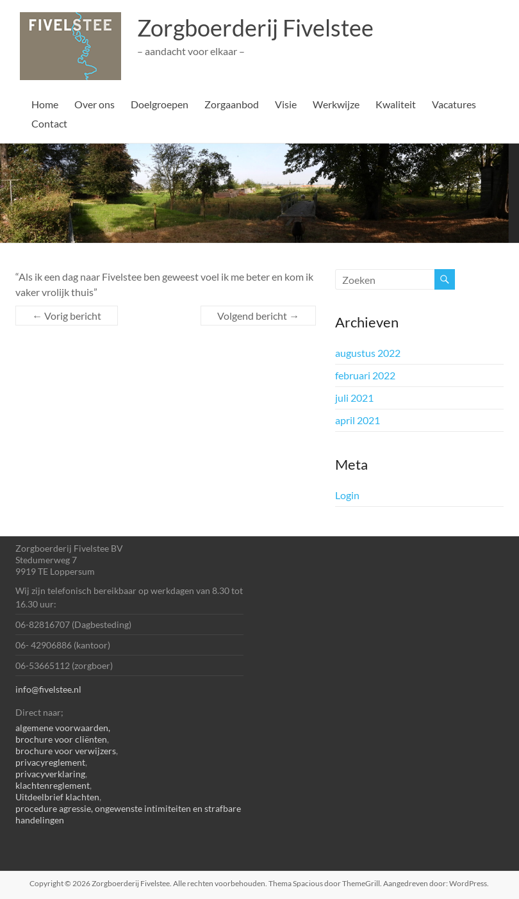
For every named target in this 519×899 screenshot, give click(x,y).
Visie (286, 104)
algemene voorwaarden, (62, 727)
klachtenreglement (52, 785)
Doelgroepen (159, 104)
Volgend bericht (258, 315)
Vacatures (454, 104)
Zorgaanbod (231, 104)
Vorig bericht (66, 315)
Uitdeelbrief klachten (57, 796)
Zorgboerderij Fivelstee (255, 27)
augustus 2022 (367, 353)
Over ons (94, 104)
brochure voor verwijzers (65, 750)
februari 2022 (365, 375)
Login (347, 495)
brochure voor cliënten (61, 739)
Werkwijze (336, 104)
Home (44, 104)
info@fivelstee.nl (48, 689)
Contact (49, 123)
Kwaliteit (395, 104)
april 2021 (357, 420)
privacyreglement (50, 762)
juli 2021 (354, 398)
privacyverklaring (50, 773)
